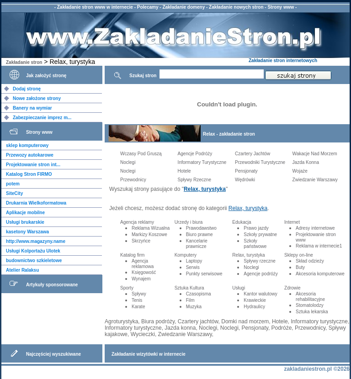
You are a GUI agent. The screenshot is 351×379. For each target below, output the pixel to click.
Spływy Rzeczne (194, 179)
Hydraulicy (254, 306)
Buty (300, 267)
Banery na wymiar (32, 108)
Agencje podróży (261, 273)
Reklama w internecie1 (319, 245)
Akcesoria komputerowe (320, 273)
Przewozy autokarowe (29, 155)
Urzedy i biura (189, 222)
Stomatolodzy (310, 305)
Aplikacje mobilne (25, 212)
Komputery (186, 255)
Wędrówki (245, 179)
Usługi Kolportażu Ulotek (33, 250)
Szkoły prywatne (260, 234)
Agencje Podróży (195, 153)
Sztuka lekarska (312, 311)
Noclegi (127, 162)
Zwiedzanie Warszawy (315, 179)
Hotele (184, 171)
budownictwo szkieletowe (34, 260)
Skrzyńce (141, 240)
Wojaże (300, 171)
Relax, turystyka (205, 189)
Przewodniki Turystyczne (260, 162)
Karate (138, 306)
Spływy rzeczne (259, 260)
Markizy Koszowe (149, 234)
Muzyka (194, 306)
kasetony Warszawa (27, 231)
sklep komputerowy (27, 145)
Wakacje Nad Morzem (314, 153)
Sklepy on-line (298, 255)
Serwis (193, 267)
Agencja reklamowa (143, 263)
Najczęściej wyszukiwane (53, 354)
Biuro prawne (199, 234)
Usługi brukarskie (25, 222)
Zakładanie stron (24, 62)
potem (13, 183)
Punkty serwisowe (204, 273)
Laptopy (194, 260)
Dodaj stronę (27, 88)
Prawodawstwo (201, 228)
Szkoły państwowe (255, 243)
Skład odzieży (310, 260)
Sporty (126, 287)
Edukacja (241, 222)
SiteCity (14, 193)
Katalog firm (132, 255)
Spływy (139, 293)
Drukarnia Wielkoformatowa (36, 202)
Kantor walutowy (260, 293)
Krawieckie (255, 300)
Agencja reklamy (137, 222)
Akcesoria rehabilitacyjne (310, 296)
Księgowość (144, 272)
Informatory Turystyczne (202, 162)
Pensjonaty (246, 171)
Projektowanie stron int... (33, 164)
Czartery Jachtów (252, 153)
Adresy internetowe (315, 228)
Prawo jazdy (256, 228)
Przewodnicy (133, 179)
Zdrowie (292, 287)
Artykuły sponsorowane (52, 284)
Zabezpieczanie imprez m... (42, 117)
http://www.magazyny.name (35, 241)
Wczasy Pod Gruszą (141, 153)
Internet (292, 222)
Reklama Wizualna (151, 228)
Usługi (238, 287)
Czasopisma (198, 293)
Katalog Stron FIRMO (29, 174)
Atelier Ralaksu (22, 270)
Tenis (137, 300)
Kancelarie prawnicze (196, 243)
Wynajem (141, 278)
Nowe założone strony (37, 98)
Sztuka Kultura (189, 287)
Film (190, 300)
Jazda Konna (305, 162)
